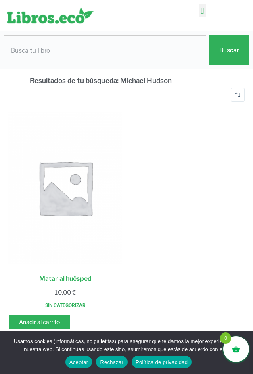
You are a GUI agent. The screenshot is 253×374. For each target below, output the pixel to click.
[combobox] (105, 50)
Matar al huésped (65, 279)
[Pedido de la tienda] (238, 95)
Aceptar (78, 362)
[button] (202, 10)
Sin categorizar (65, 305)
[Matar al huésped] (65, 188)
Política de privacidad (162, 362)
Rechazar (111, 362)
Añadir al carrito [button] (39, 321)
